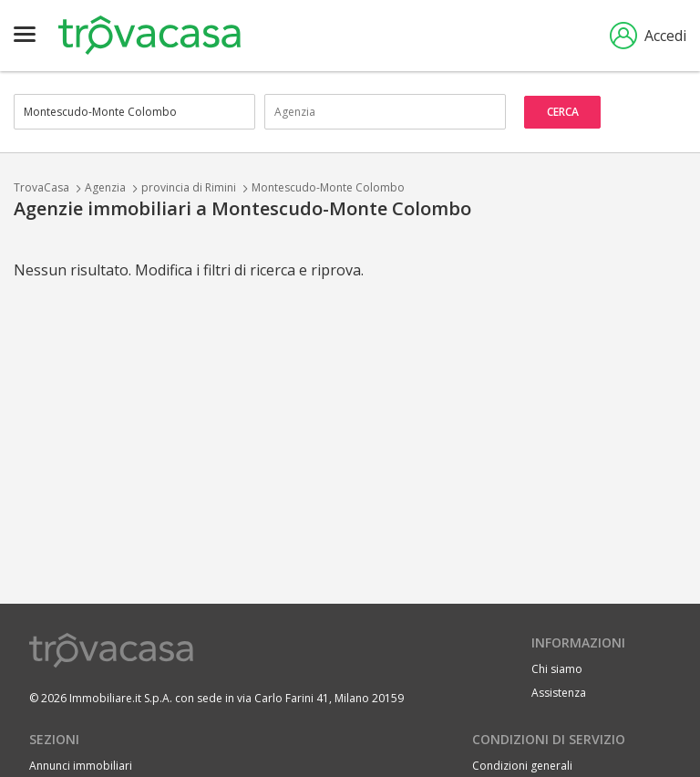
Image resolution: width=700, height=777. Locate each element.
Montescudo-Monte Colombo (328, 187)
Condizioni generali (522, 765)
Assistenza (558, 692)
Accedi (648, 35)
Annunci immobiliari (80, 765)
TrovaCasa (41, 187)
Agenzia (105, 187)
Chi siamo (556, 669)
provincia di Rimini (188, 187)
